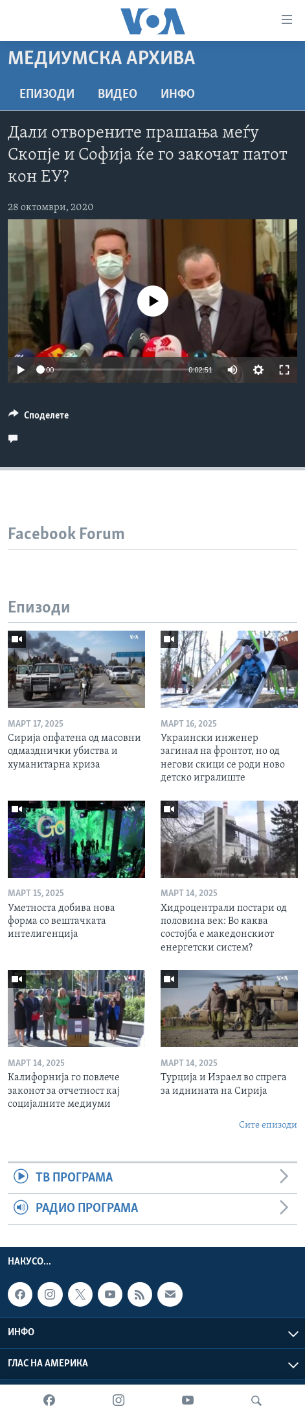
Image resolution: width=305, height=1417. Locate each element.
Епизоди (46, 94)
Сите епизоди (268, 1125)
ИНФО (178, 94)
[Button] (38, 418)
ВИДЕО (117, 94)
